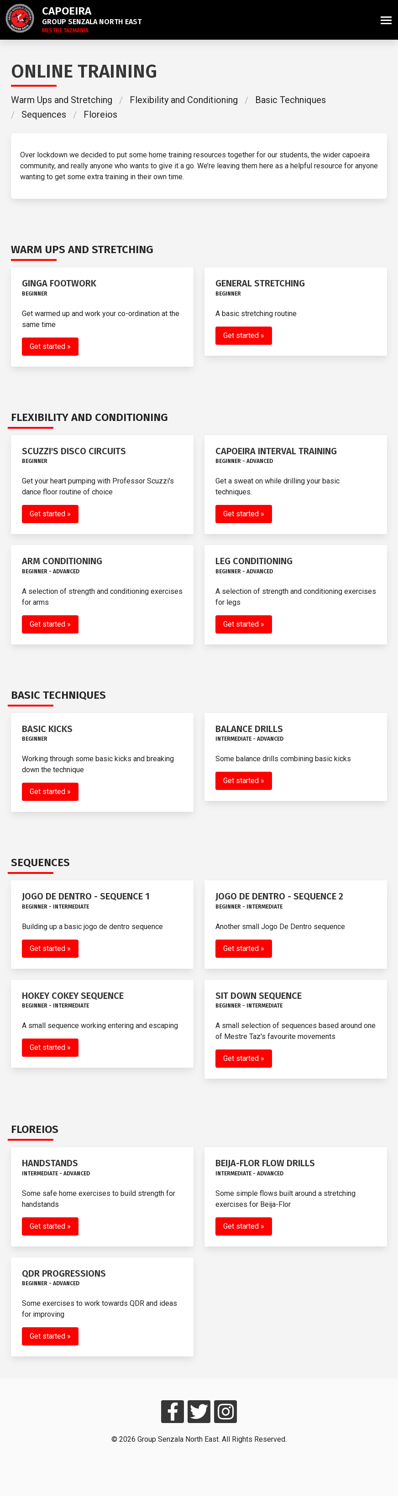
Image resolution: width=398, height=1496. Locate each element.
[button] (386, 20)
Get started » (50, 346)
